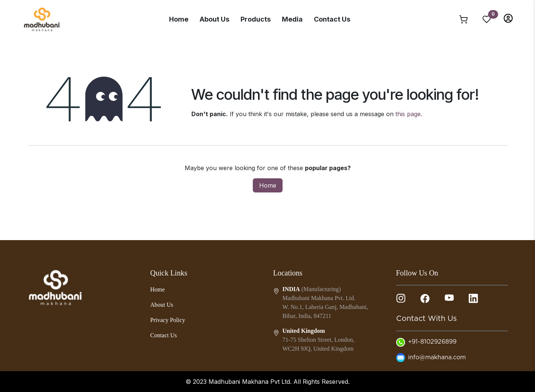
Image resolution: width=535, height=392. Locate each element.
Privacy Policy (167, 320)
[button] (508, 18)
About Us (214, 19)
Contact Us (332, 19)
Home (178, 19)
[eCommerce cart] (463, 19)
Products (256, 19)
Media (292, 19)
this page (408, 114)
